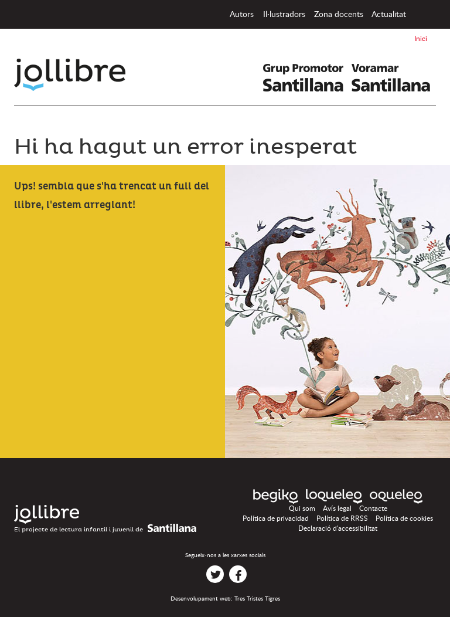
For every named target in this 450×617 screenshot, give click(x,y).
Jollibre (79, 75)
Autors (242, 15)
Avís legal (337, 508)
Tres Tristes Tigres (257, 599)
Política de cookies (404, 518)
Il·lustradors (284, 15)
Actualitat (388, 15)
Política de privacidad (276, 518)
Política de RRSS (342, 518)
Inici (422, 14)
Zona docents (338, 15)
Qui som (302, 508)
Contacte (373, 508)
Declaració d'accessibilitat (337, 528)
